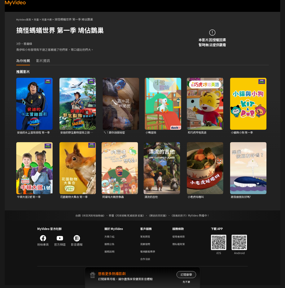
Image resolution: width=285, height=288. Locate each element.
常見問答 (146, 237)
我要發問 (146, 245)
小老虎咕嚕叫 (196, 197)
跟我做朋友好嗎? (241, 197)
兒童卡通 (51, 19)
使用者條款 (182, 237)
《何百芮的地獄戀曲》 (90, 216)
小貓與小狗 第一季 (242, 132)
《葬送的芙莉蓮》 (159, 216)
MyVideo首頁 (25, 19)
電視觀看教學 (148, 253)
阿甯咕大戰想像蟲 (113, 197)
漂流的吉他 (151, 197)
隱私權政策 (182, 245)
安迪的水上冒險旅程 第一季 (33, 132)
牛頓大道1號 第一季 (29, 197)
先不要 (186, 282)
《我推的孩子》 (182, 216)
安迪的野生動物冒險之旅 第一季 (76, 132)
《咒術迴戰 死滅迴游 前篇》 (129, 216)
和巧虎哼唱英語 (198, 132)
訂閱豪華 (186, 274)
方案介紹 (110, 237)
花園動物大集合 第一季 (75, 197)
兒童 (39, 19)
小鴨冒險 (151, 132)
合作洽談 (146, 261)
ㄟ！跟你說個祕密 (114, 132)
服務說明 (110, 253)
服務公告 (110, 245)
